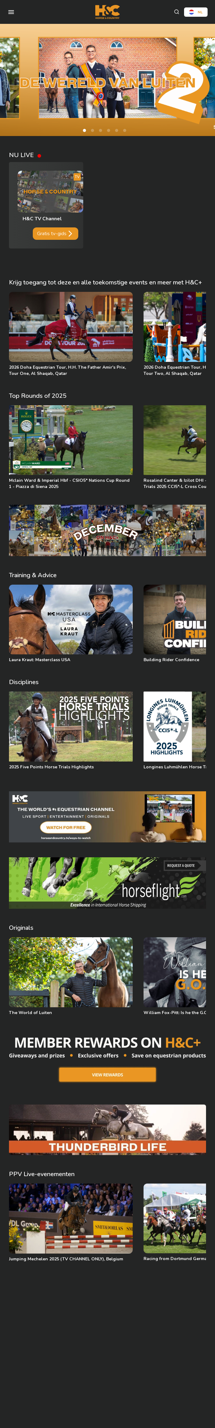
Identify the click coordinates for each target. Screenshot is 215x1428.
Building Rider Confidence (171, 660)
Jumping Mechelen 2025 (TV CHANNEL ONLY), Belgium (66, 1259)
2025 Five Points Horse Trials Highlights (51, 767)
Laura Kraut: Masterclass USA (39, 660)
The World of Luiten (30, 1013)
